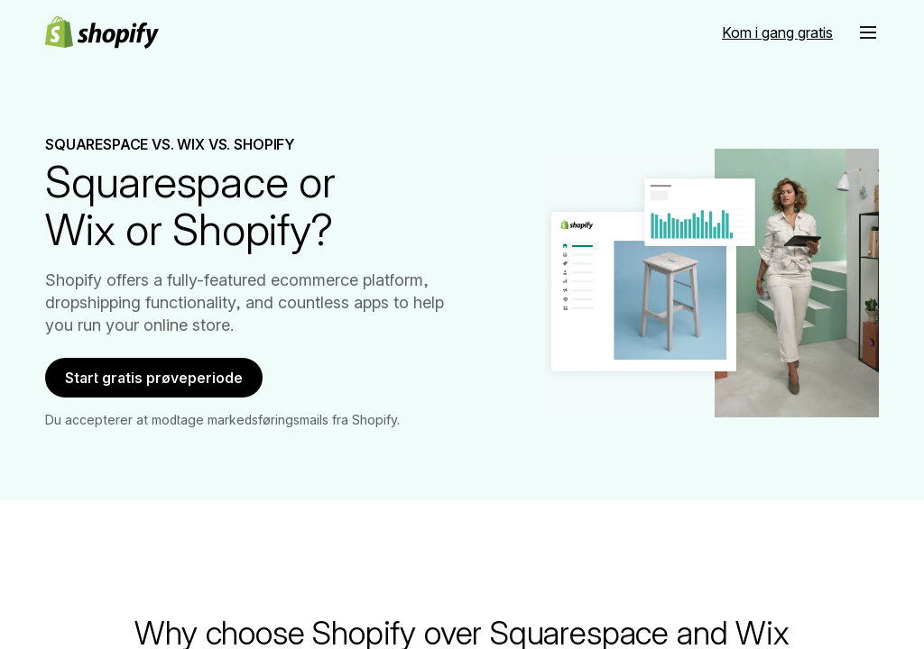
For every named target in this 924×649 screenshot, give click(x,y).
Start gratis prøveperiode (166, 382)
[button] (868, 32)
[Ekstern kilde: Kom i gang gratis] (777, 32)
